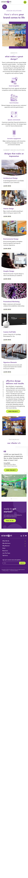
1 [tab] (11, 498)
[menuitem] (14, 541)
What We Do (5, 541)
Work (3, 548)
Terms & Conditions (14, 570)
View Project (13, 411)
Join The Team (6, 553)
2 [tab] (12, 498)
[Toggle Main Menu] (25, 2)
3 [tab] (13, 498)
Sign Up (22, 563)
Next (25, 472)
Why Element (6, 545)
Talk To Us (5, 555)
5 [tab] (15, 498)
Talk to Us (10, 520)
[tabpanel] (14, 471)
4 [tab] (14, 498)
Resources (5, 550)
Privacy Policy (6, 570)
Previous (2, 472)
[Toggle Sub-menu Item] (24, 541)
